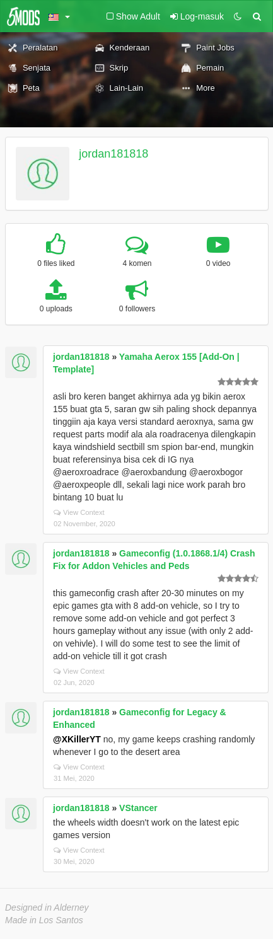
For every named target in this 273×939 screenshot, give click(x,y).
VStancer (138, 808)
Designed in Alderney (47, 907)
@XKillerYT (77, 739)
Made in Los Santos (44, 920)
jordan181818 (113, 153)
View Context (79, 512)
